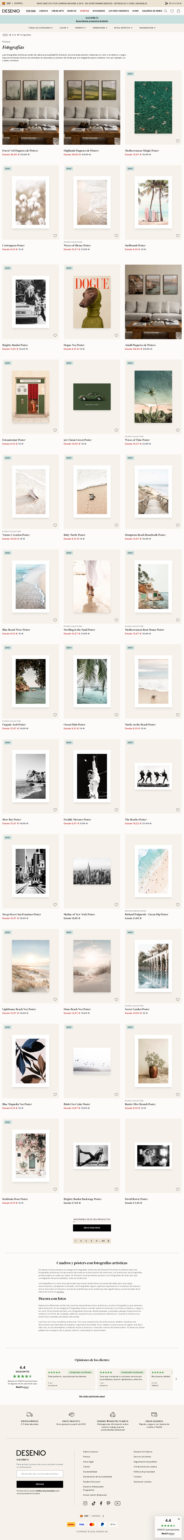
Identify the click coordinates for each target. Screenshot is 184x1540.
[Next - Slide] (176, 1379)
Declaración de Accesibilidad (97, 1476)
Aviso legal (88, 1462)
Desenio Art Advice (143, 1452)
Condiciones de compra (145, 1466)
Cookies (138, 1476)
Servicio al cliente (142, 1456)
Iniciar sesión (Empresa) (95, 1495)
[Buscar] (165, 11)
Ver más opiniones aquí (92, 1396)
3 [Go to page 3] (91, 1240)
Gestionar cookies (143, 1482)
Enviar (40, 1484)
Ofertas (84, 11)
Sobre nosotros (90, 1452)
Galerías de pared (152, 11)
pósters (60, 1292)
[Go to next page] (108, 1241)
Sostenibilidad (90, 1472)
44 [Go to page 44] (103, 1240)
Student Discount (91, 1482)
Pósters (31, 11)
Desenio (100, 1531)
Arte (14, 35)
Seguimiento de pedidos (145, 1462)
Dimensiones (100, 28)
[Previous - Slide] (42, 1379)
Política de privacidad (45, 1491)
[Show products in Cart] (178, 11)
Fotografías (25, 35)
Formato (80, 28)
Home (135, 11)
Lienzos (43, 11)
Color (64, 28)
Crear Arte (57, 11)
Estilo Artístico (123, 28)
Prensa (86, 1456)
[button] (168, 1527)
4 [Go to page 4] (96, 1240)
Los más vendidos (119, 11)
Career (86, 1466)
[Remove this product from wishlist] (55, 141)
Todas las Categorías (41, 28)
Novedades (99, 11)
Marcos (71, 11)
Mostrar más (92, 1227)
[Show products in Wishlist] (172, 11)
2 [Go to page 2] (86, 1240)
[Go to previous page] (75, 1241)
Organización (147, 28)
